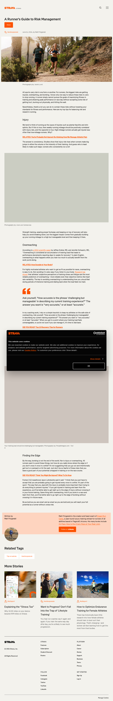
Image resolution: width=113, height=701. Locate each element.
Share (9, 25)
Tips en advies (12, 556)
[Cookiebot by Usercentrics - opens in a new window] (95, 333)
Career (79, 649)
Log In (79, 679)
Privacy (79, 666)
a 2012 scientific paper (42, 250)
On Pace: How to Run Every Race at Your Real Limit (79, 524)
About (79, 645)
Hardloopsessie (27, 556)
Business (80, 659)
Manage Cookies (103, 698)
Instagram (44, 679)
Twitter (43, 682)
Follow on (67, 529)
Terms (79, 662)
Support (79, 655)
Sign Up (79, 675)
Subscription (45, 649)
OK (89, 366)
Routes (43, 655)
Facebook (44, 675)
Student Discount (46, 652)
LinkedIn (43, 689)
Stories (79, 652)
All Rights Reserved (11, 656)
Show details (95, 359)
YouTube (43, 686)
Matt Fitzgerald (40, 32)
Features (43, 645)
